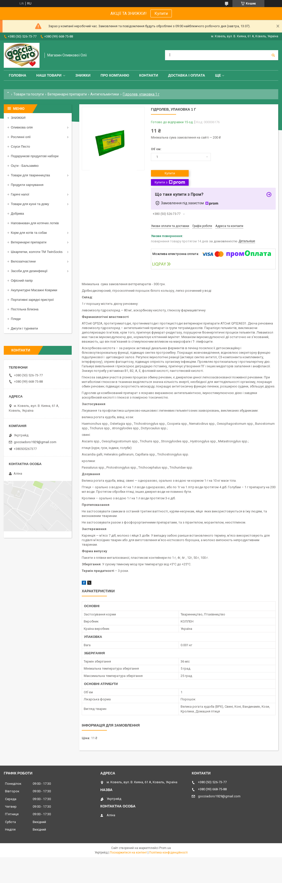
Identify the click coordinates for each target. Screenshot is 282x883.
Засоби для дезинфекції (29, 271)
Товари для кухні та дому (30, 204)
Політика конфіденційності (168, 852)
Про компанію (115, 75)
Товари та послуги (28, 94)
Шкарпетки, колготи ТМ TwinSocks (36, 252)
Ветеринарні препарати (67, 94)
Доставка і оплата (186, 75)
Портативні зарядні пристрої (32, 300)
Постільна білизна (24, 309)
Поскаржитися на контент (128, 852)
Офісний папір (22, 280)
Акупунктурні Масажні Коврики (34, 290)
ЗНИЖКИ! (18, 118)
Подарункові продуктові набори (35, 156)
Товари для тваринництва (30, 175)
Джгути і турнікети (24, 328)
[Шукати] (273, 55)
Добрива (17, 213)
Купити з (169, 182)
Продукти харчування (27, 185)
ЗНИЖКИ (82, 75)
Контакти (148, 75)
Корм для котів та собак (29, 233)
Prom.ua (165, 848)
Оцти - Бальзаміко (25, 166)
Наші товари (48, 75)
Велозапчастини (23, 261)
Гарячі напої (20, 194)
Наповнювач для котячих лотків (35, 223)
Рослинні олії (21, 137)
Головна (17, 75)
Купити (161, 13)
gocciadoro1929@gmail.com (35, 442)
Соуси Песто (20, 146)
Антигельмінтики (104, 94)
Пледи (16, 319)
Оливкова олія (22, 127)
